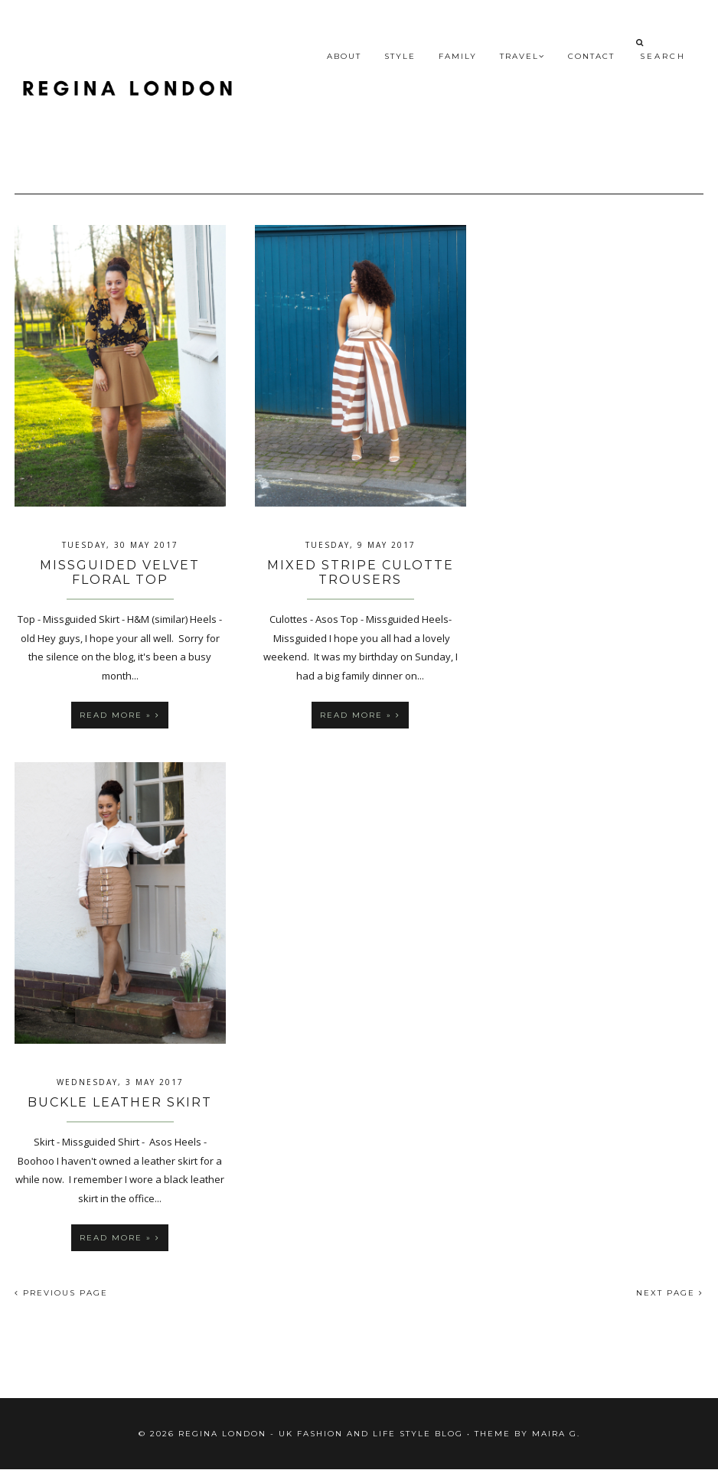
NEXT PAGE (669, 1293)
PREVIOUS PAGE (61, 1293)
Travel (522, 56)
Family (458, 56)
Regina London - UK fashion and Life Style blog (320, 1434)
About (344, 56)
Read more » (120, 715)
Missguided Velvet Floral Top (120, 572)
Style (400, 56)
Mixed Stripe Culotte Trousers (360, 572)
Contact (591, 56)
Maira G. (556, 1434)
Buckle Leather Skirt (120, 1102)
